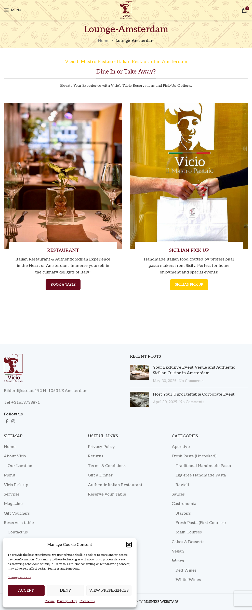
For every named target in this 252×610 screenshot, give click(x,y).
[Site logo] (126, 10)
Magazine (13, 503)
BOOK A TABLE (63, 285)
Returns (95, 456)
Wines (178, 561)
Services (12, 494)
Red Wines (186, 570)
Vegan (178, 551)
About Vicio (15, 456)
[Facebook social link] (7, 421)
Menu (9, 475)
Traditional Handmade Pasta (203, 465)
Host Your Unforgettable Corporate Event (194, 394)
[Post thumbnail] (139, 374)
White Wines (188, 579)
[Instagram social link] (13, 421)
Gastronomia (184, 503)
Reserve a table (19, 522)
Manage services (19, 577)
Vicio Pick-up (16, 485)
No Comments (191, 381)
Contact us (87, 601)
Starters (183, 513)
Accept (26, 590)
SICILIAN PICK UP (189, 285)
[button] (128, 544)
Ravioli (182, 485)
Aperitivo (181, 446)
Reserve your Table (107, 494)
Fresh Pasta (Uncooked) (194, 456)
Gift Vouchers (17, 513)
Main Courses (189, 532)
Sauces (178, 494)
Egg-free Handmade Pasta (201, 475)
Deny (65, 590)
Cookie (50, 601)
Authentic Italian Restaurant (115, 485)
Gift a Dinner (100, 475)
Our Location (20, 465)
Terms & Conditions (107, 465)
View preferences (109, 590)
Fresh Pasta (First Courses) (201, 522)
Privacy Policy (67, 601)
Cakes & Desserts (188, 542)
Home (104, 40)
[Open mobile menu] (12, 10)
